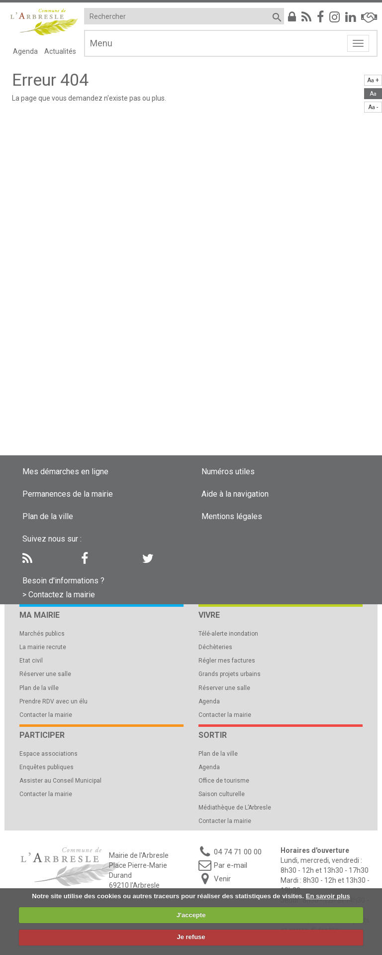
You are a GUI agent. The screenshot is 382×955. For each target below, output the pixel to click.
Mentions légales (231, 516)
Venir (222, 878)
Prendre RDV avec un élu (53, 701)
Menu (101, 43)
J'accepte (191, 915)
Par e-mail (230, 865)
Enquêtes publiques (46, 767)
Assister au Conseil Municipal (60, 780)
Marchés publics (42, 633)
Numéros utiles (228, 471)
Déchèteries (215, 647)
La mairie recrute (42, 647)
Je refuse (191, 937)
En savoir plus (328, 896)
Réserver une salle (45, 674)
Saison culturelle (221, 794)
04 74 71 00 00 (238, 851)
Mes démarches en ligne (65, 471)
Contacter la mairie (45, 714)
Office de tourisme (223, 780)
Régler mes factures (226, 660)
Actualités (60, 51)
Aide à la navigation (235, 494)
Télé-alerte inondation (228, 633)
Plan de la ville (47, 516)
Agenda (25, 51)
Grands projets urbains (229, 674)
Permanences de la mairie (67, 494)
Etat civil (31, 660)
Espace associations (48, 753)
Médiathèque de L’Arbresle (234, 807)
